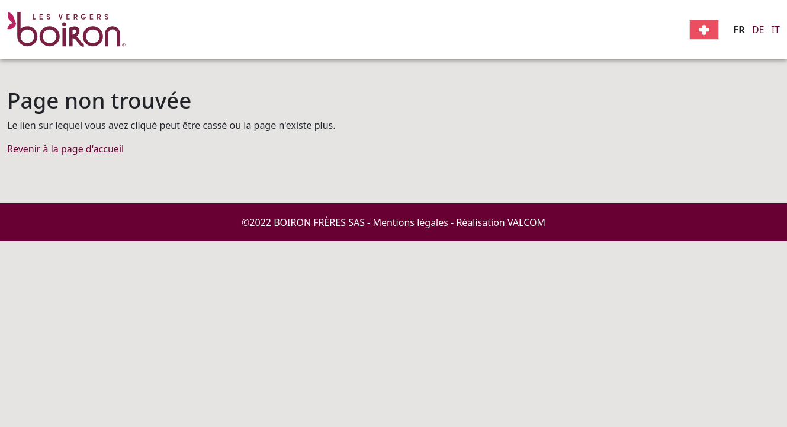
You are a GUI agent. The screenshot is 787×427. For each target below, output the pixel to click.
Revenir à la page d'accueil (65, 148)
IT (776, 29)
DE (758, 29)
